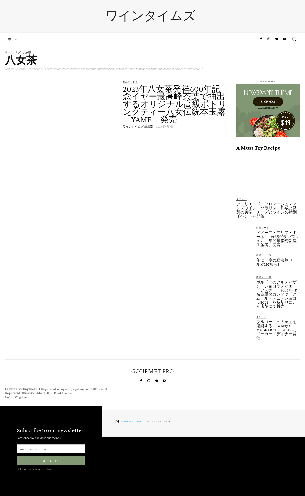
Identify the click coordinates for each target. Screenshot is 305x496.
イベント (241, 199)
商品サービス (130, 82)
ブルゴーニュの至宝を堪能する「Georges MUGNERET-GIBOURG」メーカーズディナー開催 (277, 329)
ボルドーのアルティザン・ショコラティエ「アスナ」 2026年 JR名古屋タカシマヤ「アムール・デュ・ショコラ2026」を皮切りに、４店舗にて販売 (276, 294)
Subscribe (51, 460)
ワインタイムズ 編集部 (138, 126)
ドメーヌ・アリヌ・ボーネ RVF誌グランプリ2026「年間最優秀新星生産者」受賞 (277, 238)
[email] (51, 448)
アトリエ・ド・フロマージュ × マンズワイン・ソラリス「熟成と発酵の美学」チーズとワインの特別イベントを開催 (266, 210)
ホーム (9, 52)
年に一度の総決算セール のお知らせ (276, 262)
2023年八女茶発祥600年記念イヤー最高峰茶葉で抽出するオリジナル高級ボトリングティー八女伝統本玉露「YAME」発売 (175, 104)
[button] (294, 39)
